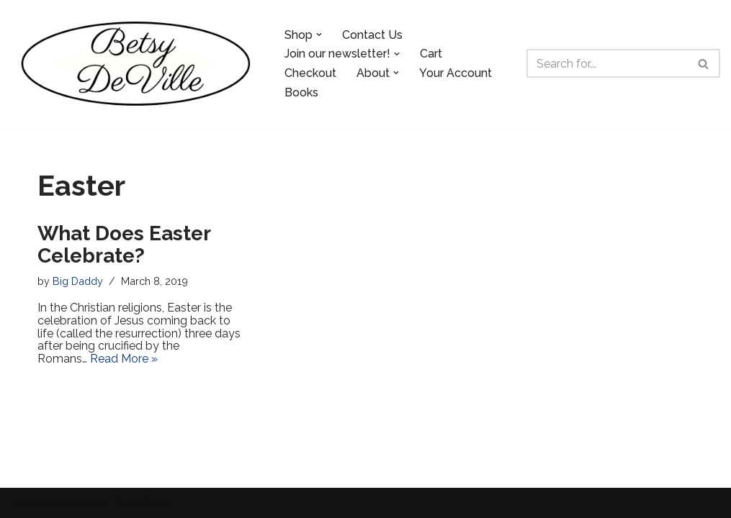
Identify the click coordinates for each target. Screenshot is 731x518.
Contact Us (372, 35)
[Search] (607, 63)
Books (301, 92)
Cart (431, 53)
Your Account (455, 73)
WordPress (143, 502)
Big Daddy (78, 281)
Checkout (310, 73)
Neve (25, 502)
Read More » (124, 358)
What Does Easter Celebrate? (123, 245)
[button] (319, 34)
